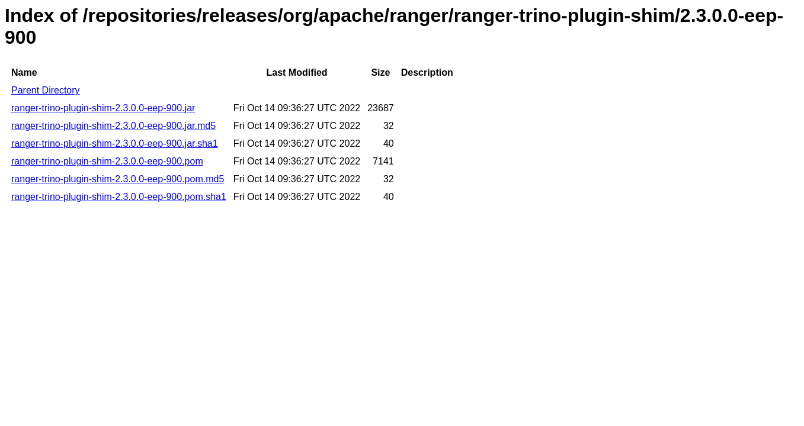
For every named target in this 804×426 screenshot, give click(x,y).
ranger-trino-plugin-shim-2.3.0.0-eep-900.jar (103, 108)
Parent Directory (45, 90)
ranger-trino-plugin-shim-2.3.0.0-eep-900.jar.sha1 (114, 143)
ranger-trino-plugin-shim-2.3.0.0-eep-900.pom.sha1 (118, 197)
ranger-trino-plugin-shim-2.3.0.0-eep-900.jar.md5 (113, 126)
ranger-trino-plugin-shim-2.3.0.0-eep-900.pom (107, 161)
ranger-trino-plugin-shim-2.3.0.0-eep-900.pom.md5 (117, 179)
